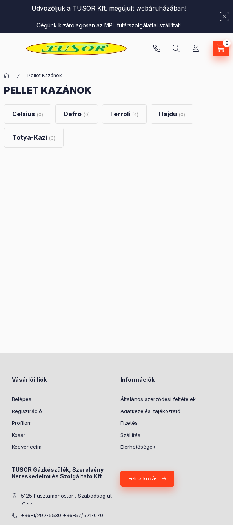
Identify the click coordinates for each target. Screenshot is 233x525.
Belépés (21, 399)
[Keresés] (176, 48)
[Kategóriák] (11, 48)
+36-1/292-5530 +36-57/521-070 (62, 515)
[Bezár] (224, 16)
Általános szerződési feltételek (158, 399)
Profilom (22, 423)
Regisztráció (27, 411)
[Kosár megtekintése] (221, 48)
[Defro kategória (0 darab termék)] (76, 114)
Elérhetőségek (137, 447)
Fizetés (129, 423)
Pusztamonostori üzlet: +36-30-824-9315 (156, 48)
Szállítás (130, 435)
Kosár (18, 435)
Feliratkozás (143, 478)
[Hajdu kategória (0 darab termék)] (172, 114)
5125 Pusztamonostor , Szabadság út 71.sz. (66, 500)
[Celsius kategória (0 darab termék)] (27, 114)
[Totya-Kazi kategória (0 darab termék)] (34, 137)
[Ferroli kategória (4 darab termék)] (124, 114)
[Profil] (196, 48)
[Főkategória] (6, 75)
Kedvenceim (27, 447)
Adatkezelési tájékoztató (150, 411)
